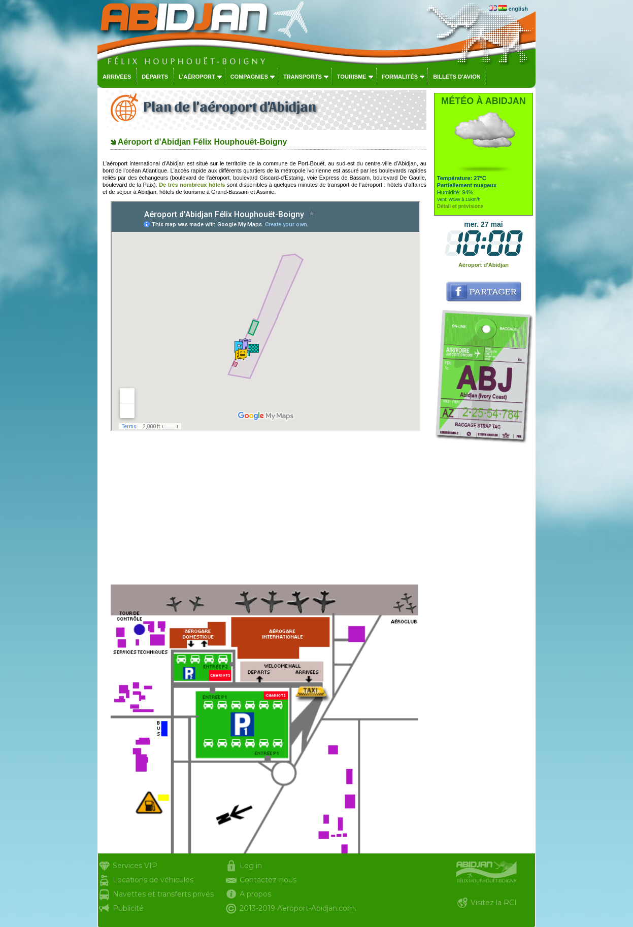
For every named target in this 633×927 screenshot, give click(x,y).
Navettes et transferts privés (163, 894)
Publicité (128, 908)
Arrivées (117, 77)
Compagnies (249, 77)
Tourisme (352, 77)
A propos (255, 894)
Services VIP (135, 865)
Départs (155, 77)
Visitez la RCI (494, 902)
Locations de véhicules (153, 879)
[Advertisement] (264, 508)
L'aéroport (197, 77)
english (518, 9)
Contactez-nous (268, 879)
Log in (251, 865)
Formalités (400, 77)
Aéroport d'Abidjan (483, 265)
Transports (302, 77)
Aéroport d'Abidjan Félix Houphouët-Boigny (202, 142)
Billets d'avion (456, 77)
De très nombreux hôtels (192, 185)
